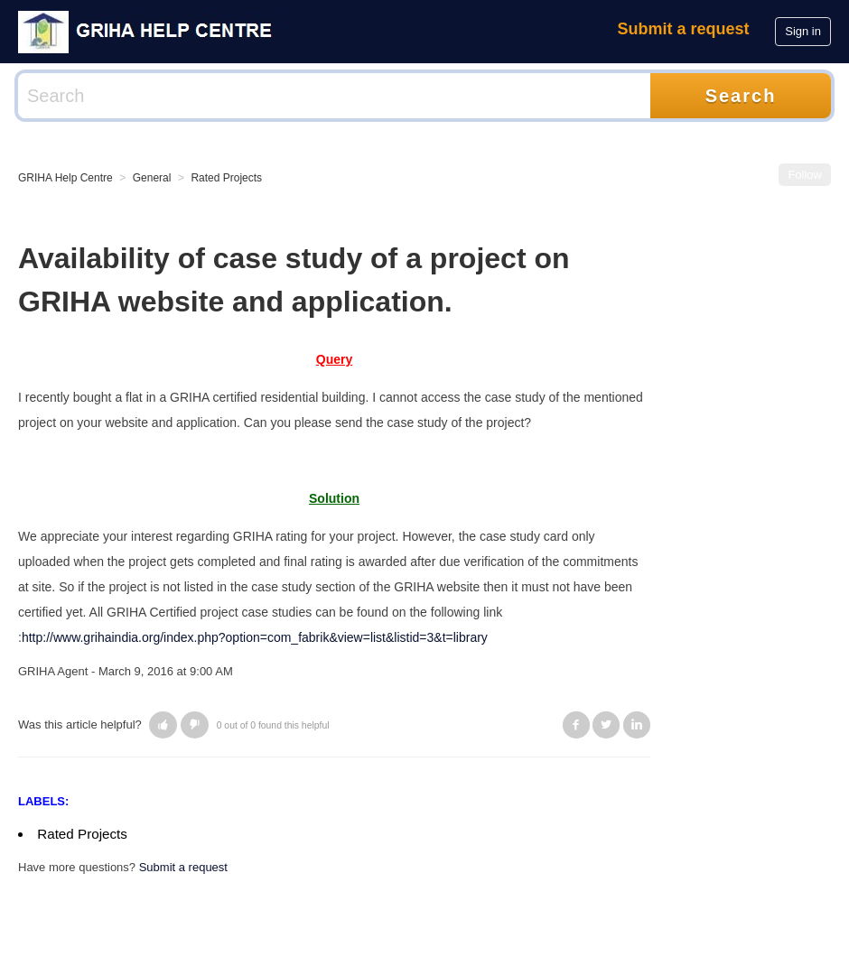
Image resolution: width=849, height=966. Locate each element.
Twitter (606, 724)
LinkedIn (636, 724)
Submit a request (684, 29)
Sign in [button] (803, 31)
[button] (163, 724)
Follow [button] (805, 174)
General (152, 178)
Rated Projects (226, 178)
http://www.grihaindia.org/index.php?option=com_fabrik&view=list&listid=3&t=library (255, 637)
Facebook (576, 724)
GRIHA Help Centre (65, 178)
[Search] (334, 95)
